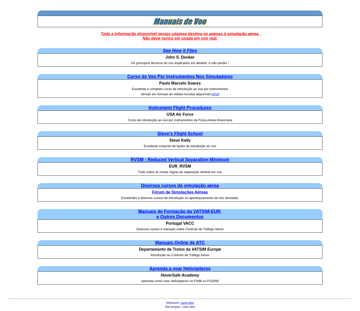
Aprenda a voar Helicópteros (179, 268)
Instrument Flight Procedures (179, 107)
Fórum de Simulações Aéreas (180, 192)
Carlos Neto (187, 303)
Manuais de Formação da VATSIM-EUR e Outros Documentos (180, 214)
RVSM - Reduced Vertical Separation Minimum (180, 159)
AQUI (215, 94)
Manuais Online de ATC (180, 242)
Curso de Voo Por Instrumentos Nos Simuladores (180, 76)
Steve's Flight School (179, 133)
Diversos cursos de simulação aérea (180, 185)
